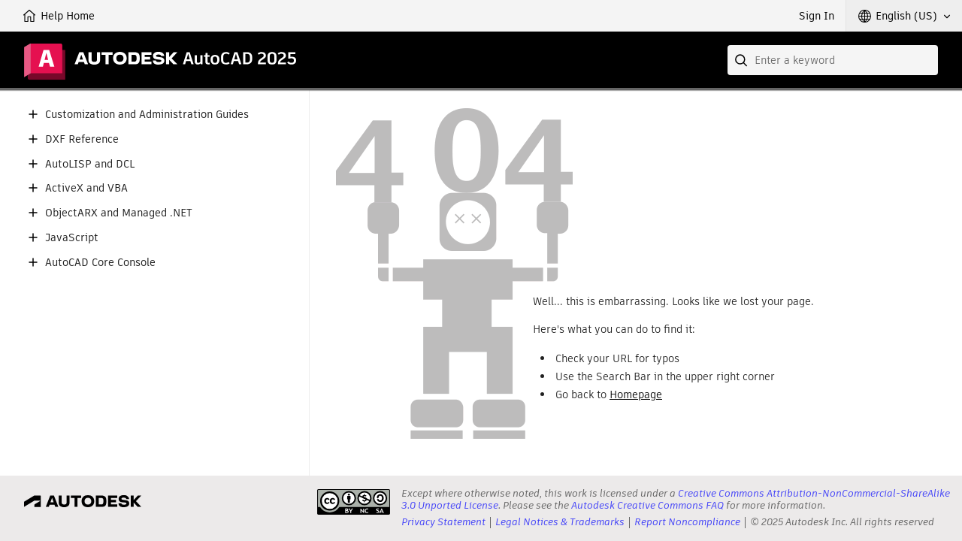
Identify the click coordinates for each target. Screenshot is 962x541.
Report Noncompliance (687, 522)
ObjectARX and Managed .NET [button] (118, 213)
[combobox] (833, 60)
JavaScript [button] (71, 237)
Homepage (636, 394)
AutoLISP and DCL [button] (90, 164)
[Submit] (743, 60)
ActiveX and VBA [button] (86, 188)
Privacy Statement (443, 522)
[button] (904, 16)
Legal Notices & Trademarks (560, 522)
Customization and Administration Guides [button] (147, 114)
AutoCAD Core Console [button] (100, 262)
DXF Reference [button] (82, 139)
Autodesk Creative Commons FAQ (647, 505)
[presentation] (353, 502)
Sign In (816, 15)
